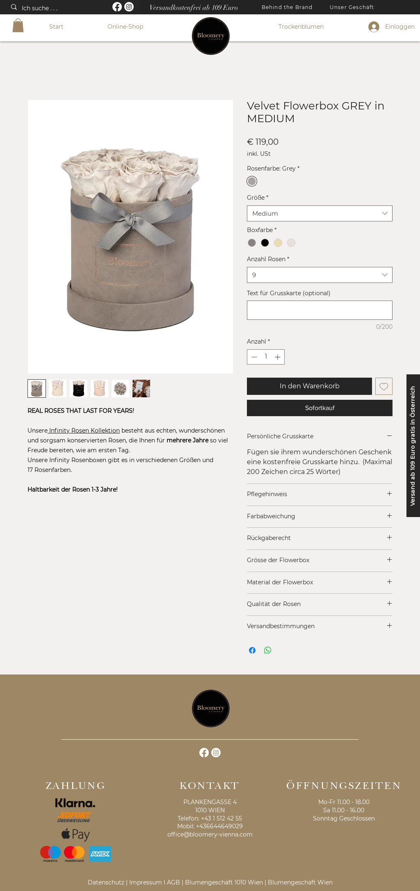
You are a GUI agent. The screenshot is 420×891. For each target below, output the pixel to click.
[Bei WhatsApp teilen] (268, 650)
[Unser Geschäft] (353, 7)
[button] (18, 25)
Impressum (145, 882)
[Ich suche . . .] (55, 8)
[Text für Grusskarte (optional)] (319, 310)
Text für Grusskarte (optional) (289, 293)
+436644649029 (219, 826)
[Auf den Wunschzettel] (384, 386)
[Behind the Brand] (288, 7)
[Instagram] (129, 6)
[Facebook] (117, 6)
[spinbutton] (265, 357)
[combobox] (320, 213)
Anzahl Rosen (268, 259)
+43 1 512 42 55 (221, 818)
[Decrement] (253, 357)
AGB (173, 882)
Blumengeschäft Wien (300, 882)
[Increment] (278, 357)
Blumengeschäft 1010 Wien (224, 882)
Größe (257, 197)
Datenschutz (106, 882)
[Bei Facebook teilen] (252, 650)
